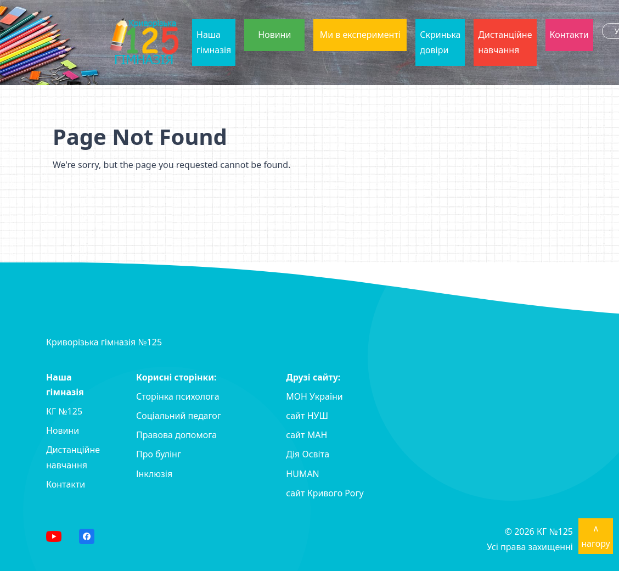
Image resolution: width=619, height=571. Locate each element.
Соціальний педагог (178, 416)
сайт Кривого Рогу (324, 493)
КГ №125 (64, 411)
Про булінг (158, 454)
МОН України (314, 396)
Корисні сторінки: (176, 377)
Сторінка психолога (178, 396)
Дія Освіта (307, 454)
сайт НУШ (307, 416)
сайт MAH (306, 435)
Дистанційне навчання (505, 42)
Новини (274, 35)
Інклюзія (154, 474)
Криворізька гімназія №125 (104, 342)
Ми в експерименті (360, 35)
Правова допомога (176, 435)
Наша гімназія (213, 42)
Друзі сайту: (313, 377)
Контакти (569, 35)
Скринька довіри (440, 42)
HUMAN (302, 474)
